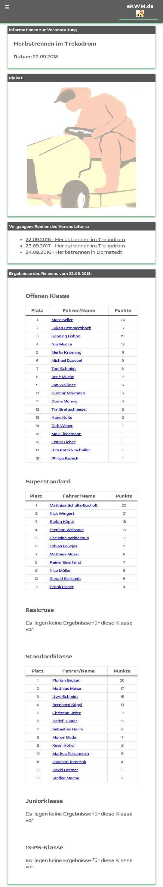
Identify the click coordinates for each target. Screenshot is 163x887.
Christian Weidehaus (69, 538)
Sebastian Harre (67, 729)
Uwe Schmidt (65, 696)
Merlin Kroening (66, 352)
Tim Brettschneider (69, 409)
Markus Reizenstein (70, 753)
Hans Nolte (61, 417)
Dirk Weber (62, 425)
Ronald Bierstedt (65, 578)
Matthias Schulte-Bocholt (73, 505)
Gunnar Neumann (68, 393)
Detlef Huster (64, 721)
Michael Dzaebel (66, 360)
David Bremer (65, 770)
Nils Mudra (61, 344)
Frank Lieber (63, 442)
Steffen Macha (65, 778)
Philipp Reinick (64, 458)
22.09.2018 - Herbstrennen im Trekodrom (75, 239)
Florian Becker (66, 680)
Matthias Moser (64, 554)
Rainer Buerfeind (65, 562)
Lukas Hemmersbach (71, 328)
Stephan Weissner (67, 529)
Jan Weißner (63, 385)
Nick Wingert (62, 513)
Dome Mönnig (64, 401)
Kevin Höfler (63, 745)
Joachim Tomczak (69, 761)
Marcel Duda (64, 737)
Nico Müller (60, 570)
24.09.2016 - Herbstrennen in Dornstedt (74, 252)
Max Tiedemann (66, 433)
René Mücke (62, 376)
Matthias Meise (66, 688)
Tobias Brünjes (63, 546)
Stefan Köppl (62, 521)
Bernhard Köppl (67, 704)
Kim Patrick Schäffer (70, 450)
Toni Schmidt (63, 368)
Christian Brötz (66, 713)
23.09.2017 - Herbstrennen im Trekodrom (75, 246)
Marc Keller (62, 319)
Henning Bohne (65, 336)
